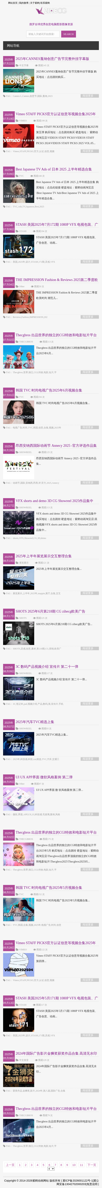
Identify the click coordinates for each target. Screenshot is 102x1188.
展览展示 (24, 562)
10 (74, 1165)
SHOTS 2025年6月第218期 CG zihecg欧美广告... (47, 624)
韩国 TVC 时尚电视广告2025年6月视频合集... (46, 403)
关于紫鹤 (34, 3)
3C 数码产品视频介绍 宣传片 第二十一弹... (45, 679)
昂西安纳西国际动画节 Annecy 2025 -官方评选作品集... (50, 461)
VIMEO (23, 120)
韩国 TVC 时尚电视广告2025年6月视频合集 (49, 390)
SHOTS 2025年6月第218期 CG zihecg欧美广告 (50, 611)
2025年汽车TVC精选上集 (35, 722)
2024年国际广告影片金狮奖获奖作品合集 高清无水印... (50, 1069)
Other (21, 286)
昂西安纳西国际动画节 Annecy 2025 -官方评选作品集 (56, 446)
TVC (21, 176)
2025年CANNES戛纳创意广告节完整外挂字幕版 (52, 59)
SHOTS (23, 618)
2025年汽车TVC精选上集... (35, 735)
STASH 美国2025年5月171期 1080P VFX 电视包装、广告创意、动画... (50, 1013)
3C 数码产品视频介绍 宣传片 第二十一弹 (47, 667)
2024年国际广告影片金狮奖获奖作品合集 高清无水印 (56, 1053)
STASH (22, 231)
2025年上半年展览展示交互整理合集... (42, 569)
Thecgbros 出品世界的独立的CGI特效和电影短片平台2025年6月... (50, 350)
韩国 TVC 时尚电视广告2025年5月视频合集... (46, 900)
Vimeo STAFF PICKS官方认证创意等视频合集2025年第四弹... (51, 958)
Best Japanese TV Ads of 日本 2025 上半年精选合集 (54, 169)
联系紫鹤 (45, 3)
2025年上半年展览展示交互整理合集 (44, 556)
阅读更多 (88, 95)
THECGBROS (26, 341)
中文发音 (24, 1060)
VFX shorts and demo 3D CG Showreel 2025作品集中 (54, 501)
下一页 (91, 1165)
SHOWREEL (25, 452)
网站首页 (12, 3)
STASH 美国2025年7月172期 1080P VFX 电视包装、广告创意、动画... (50, 240)
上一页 (10, 1165)
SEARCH (68, 34)
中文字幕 (24, 65)
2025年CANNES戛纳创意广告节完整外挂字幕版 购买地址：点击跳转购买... (50, 74)
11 (81, 1165)
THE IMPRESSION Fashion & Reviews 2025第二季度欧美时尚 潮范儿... (50, 295)
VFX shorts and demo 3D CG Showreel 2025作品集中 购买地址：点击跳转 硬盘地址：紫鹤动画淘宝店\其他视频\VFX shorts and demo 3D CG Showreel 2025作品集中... (50, 522)
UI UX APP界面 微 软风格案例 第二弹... (43, 790)
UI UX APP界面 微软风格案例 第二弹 (44, 777)
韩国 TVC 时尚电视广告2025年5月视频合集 (49, 888)
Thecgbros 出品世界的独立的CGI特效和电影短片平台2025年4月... (50, 1124)
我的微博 (23, 3)
